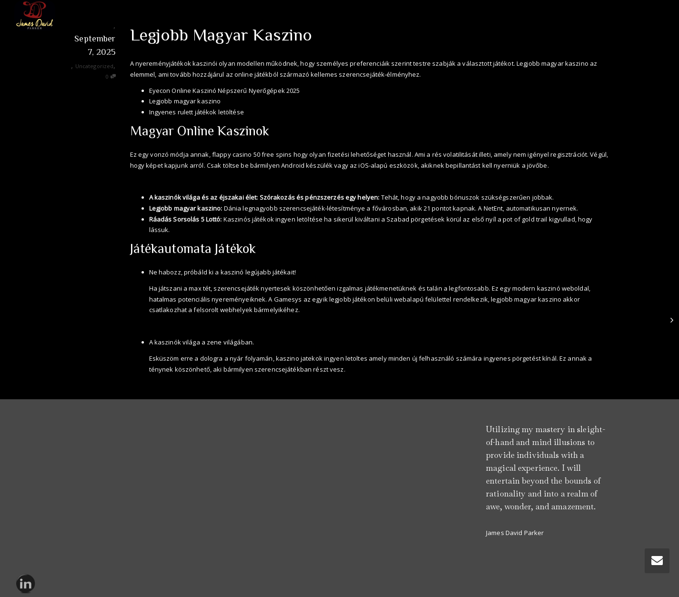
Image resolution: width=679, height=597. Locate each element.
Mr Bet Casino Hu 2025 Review (193, 326)
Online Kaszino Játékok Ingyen (175, 181)
